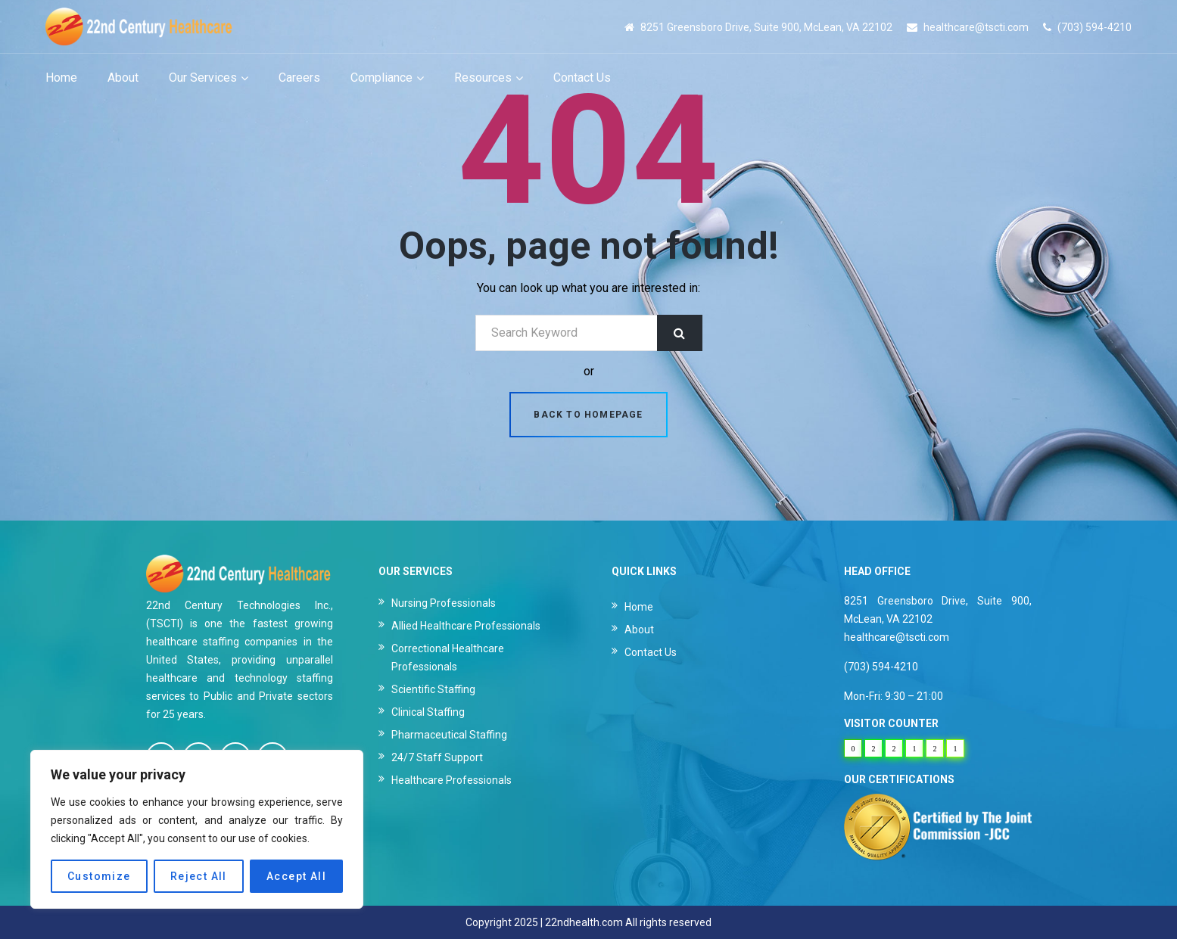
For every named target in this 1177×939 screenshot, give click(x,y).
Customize (99, 876)
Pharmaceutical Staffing (449, 735)
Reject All (198, 876)
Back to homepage (588, 414)
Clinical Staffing (428, 712)
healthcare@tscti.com (976, 27)
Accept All (296, 876)
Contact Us (650, 652)
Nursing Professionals (443, 603)
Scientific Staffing (433, 689)
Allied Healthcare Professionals (465, 626)
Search (679, 333)
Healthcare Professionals (451, 780)
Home (638, 607)
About (639, 629)
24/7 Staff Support (437, 757)
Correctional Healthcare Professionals (447, 657)
